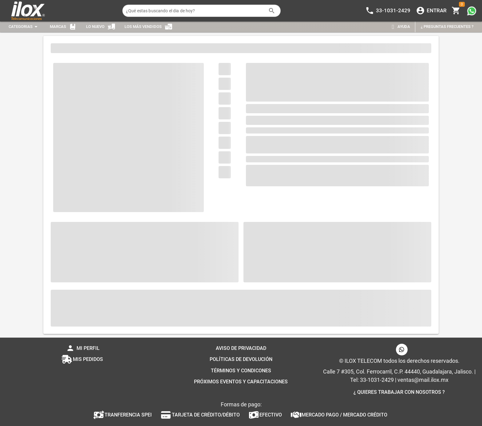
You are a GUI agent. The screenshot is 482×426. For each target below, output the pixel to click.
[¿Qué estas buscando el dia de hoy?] (195, 11)
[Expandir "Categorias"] (24, 27)
